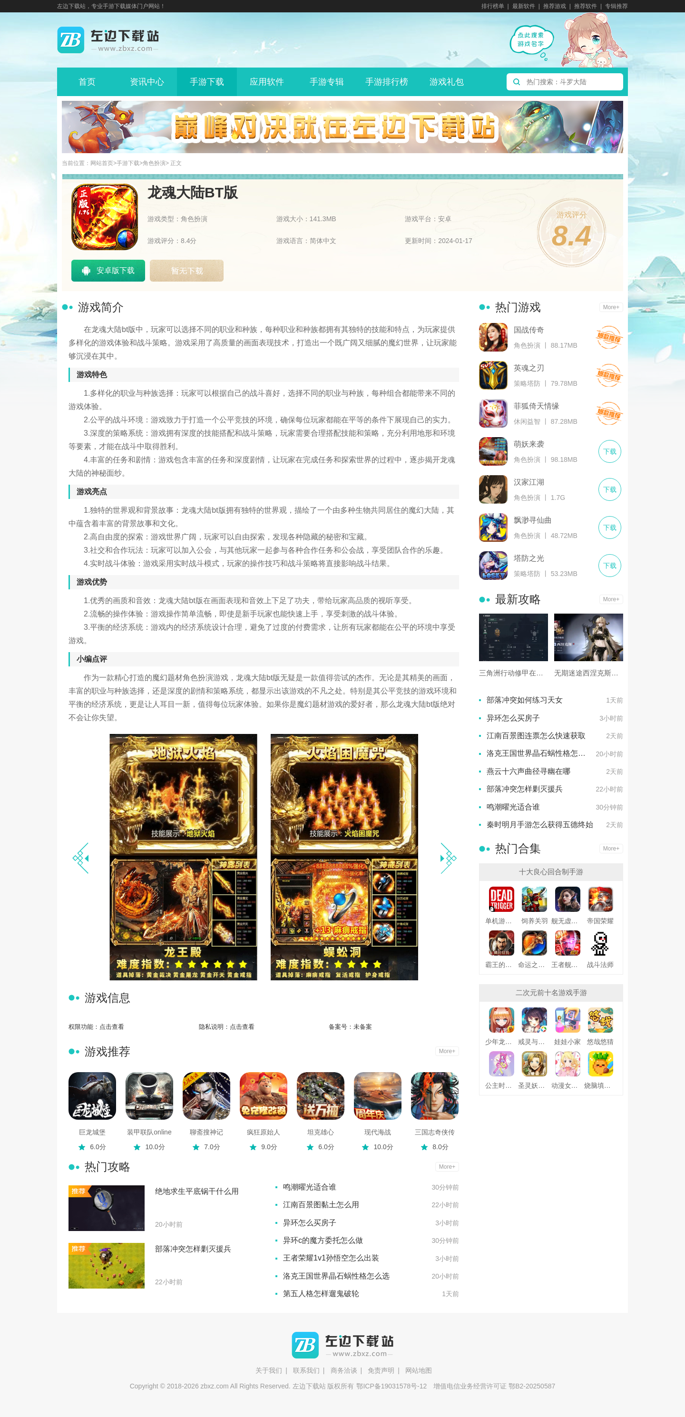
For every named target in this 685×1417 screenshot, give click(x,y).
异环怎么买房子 (309, 1223)
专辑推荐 (616, 6)
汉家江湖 (529, 482)
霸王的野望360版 (501, 964)
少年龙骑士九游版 (501, 1042)
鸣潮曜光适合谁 (309, 1187)
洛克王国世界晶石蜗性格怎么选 (336, 1276)
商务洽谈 (344, 1370)
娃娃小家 (567, 1042)
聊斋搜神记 (206, 1132)
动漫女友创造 (567, 1085)
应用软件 (267, 82)
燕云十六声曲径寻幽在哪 (528, 771)
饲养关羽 (534, 921)
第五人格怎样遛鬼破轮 (321, 1294)
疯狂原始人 (263, 1132)
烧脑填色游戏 (600, 1085)
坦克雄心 (320, 1132)
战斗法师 (600, 964)
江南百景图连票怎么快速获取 (536, 736)
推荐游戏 (554, 6)
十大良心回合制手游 (551, 872)
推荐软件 (585, 6)
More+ (447, 1051)
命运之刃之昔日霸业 (534, 964)
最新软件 (523, 6)
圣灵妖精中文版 (534, 1085)
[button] (448, 858)
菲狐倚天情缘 (536, 406)
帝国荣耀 (600, 921)
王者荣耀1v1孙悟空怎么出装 (331, 1258)
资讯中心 (147, 82)
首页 (87, 82)
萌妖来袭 (529, 444)
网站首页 (101, 163)
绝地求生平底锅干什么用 (197, 1191)
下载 (609, 337)
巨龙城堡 (92, 1132)
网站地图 (418, 1370)
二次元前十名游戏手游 (551, 992)
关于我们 (268, 1370)
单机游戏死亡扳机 (501, 921)
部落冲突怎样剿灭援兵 (193, 1249)
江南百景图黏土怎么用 (321, 1205)
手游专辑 (327, 82)
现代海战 (377, 1132)
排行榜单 (492, 6)
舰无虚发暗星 (567, 921)
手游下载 (207, 82)
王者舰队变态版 (567, 964)
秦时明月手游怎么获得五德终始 (540, 825)
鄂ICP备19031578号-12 (391, 1386)
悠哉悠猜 (600, 1042)
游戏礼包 (447, 82)
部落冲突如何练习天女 (525, 700)
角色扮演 (154, 163)
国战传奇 (529, 330)
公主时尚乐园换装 (501, 1085)
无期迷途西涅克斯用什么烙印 (588, 673)
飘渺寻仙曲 (533, 520)
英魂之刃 (529, 368)
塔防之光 (529, 558)
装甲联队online (149, 1132)
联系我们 (306, 1370)
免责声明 (381, 1370)
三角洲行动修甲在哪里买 (513, 673)
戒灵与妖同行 (534, 1042)
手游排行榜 (386, 82)
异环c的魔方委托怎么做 (323, 1240)
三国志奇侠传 (435, 1132)
